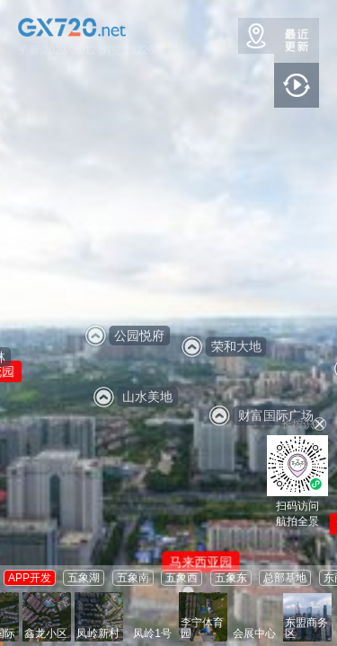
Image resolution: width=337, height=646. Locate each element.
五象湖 (83, 578)
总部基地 (284, 578)
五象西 (181, 578)
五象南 (133, 578)
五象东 (231, 578)
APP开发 (29, 578)
